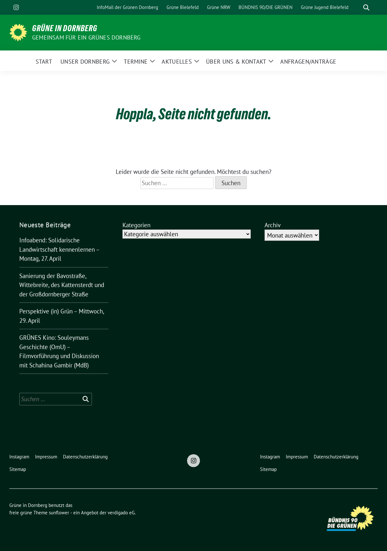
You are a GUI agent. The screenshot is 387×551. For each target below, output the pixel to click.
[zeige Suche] (366, 7)
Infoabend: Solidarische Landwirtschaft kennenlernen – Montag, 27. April (59, 249)
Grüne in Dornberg (64, 28)
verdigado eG (121, 513)
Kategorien (136, 225)
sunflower (59, 513)
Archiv (273, 225)
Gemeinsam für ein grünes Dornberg (86, 37)
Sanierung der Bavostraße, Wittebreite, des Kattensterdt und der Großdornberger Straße (61, 285)
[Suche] (357, 7)
